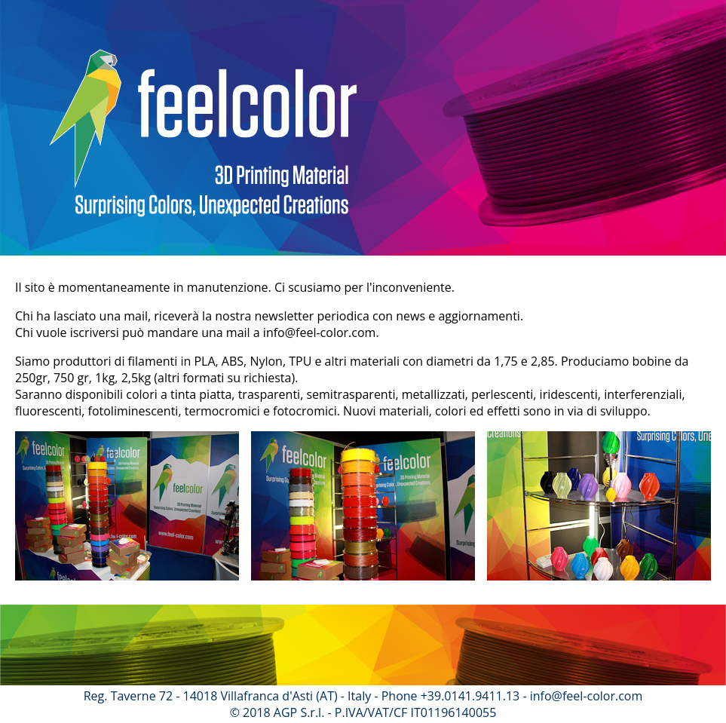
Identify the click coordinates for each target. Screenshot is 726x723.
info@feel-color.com (319, 332)
